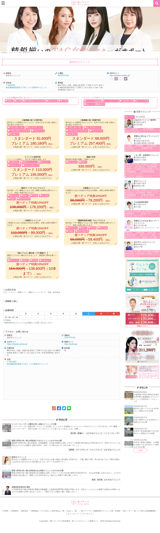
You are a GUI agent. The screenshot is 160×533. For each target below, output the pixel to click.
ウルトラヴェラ (96, 450)
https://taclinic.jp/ (70, 344)
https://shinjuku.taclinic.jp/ (120, 75)
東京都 (99, 480)
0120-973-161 (63, 75)
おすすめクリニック (94, 433)
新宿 (93, 480)
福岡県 (71, 450)
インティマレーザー (112, 433)
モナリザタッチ (82, 450)
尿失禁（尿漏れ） (78, 433)
